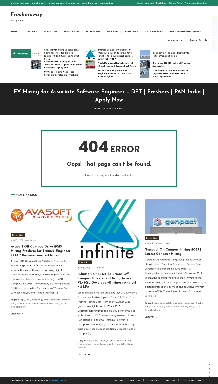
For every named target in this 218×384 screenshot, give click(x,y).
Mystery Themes (59, 380)
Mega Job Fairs (154, 31)
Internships (93, 31)
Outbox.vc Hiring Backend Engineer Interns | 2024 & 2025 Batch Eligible (114, 73)
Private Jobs (71, 31)
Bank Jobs (131, 31)
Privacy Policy (176, 3)
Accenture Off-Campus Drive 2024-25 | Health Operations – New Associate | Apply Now (63, 64)
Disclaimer (161, 3)
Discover (17, 313)
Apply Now (25, 299)
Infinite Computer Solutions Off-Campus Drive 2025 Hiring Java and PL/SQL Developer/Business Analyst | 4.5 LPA (116, 54)
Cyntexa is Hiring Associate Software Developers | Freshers (61, 73)
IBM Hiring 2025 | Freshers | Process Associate (171, 64)
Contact (149, 3)
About (140, 3)
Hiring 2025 (40, 3)
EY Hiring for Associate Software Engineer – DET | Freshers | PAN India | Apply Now (170, 73)
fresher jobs (86, 3)
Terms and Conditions (196, 3)
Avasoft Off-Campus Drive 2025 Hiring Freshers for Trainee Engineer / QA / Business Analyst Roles (61, 54)
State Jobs (50, 31)
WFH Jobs (113, 31)
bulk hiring (37, 299)
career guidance (52, 299)
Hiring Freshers (21, 3)
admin (33, 240)
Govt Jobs (30, 31)
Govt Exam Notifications (185, 31)
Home (14, 31)
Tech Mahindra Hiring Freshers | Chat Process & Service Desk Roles (117, 64)
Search (196, 40)
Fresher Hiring (105, 3)
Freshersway (26, 14)
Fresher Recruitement (63, 3)
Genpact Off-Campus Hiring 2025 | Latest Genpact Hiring (171, 54)
